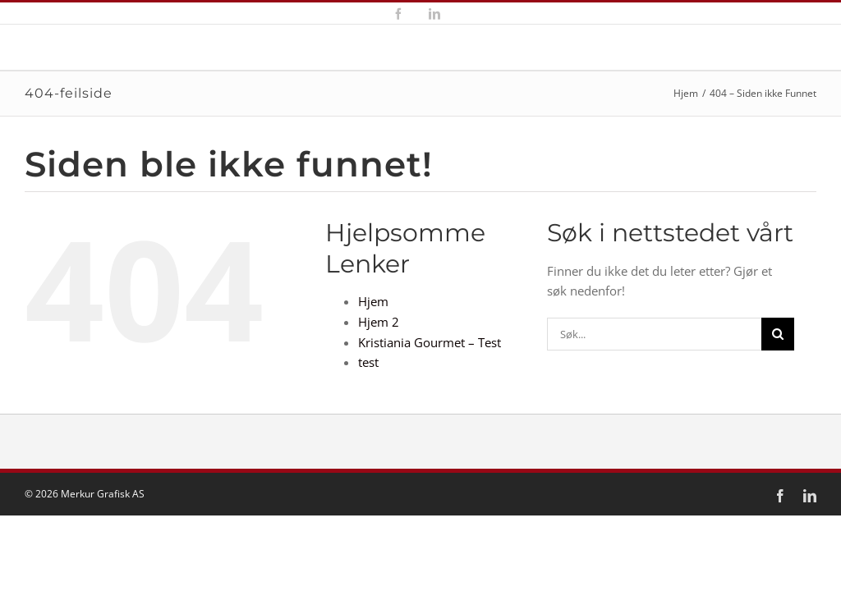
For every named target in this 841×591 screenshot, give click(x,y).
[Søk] (777, 334)
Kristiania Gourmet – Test (429, 342)
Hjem (373, 301)
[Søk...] (654, 334)
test (368, 362)
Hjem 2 (378, 322)
